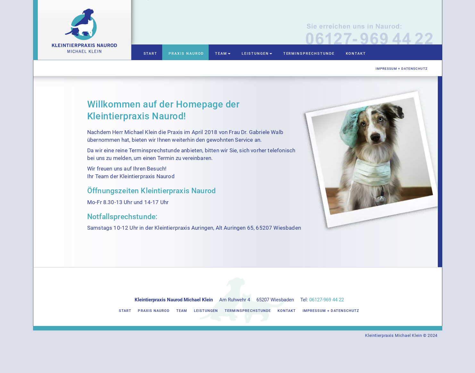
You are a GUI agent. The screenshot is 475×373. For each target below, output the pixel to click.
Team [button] (222, 54)
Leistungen (206, 311)
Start (151, 54)
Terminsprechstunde (309, 54)
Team (181, 311)
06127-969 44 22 (326, 300)
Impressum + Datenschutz (402, 68)
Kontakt (356, 54)
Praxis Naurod (186, 54)
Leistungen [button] (257, 54)
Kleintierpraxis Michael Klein (393, 335)
